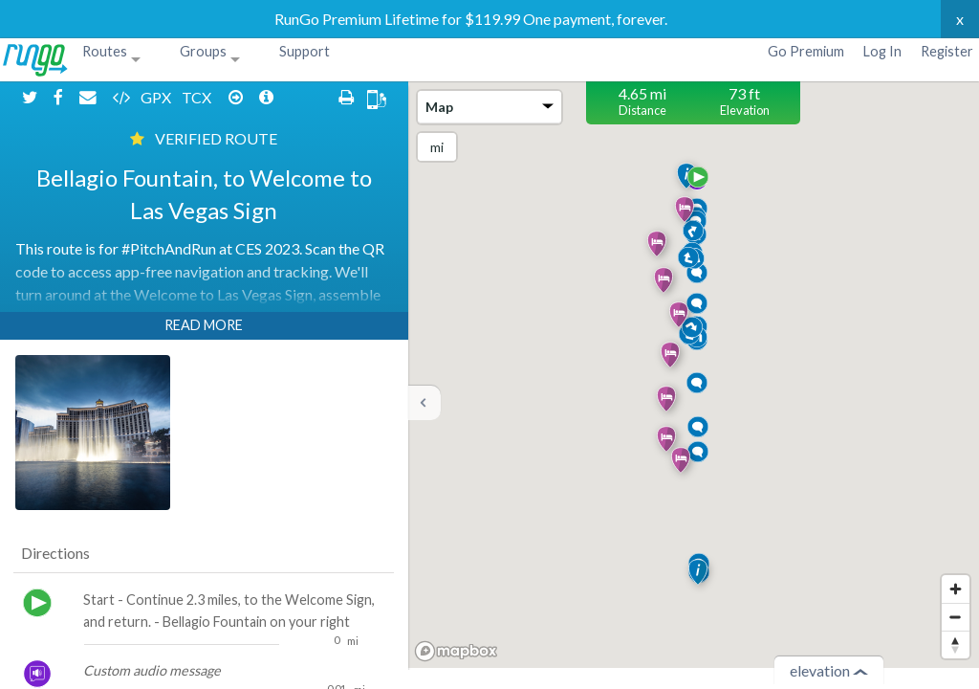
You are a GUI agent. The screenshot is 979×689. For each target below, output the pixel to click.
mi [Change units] (437, 147)
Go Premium (806, 51)
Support (304, 51)
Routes (104, 51)
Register (947, 51)
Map (489, 107)
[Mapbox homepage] (456, 651)
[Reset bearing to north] (955, 644)
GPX (131, 97)
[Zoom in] (955, 589)
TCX (172, 97)
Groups (203, 51)
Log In (882, 51)
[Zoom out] (955, 617)
